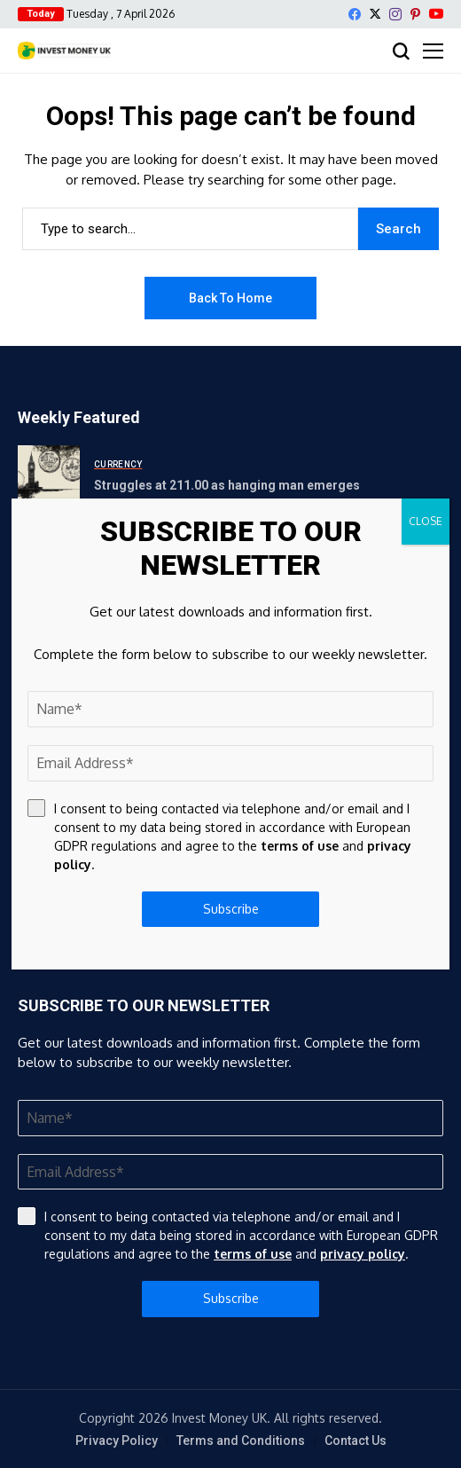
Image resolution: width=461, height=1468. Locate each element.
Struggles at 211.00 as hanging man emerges (227, 485)
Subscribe (231, 1298)
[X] (375, 14)
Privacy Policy (116, 1440)
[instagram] (395, 14)
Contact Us (355, 1440)
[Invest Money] (64, 50)
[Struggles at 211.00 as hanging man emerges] (49, 476)
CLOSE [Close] (425, 521)
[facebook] (354, 14)
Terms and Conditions (240, 1440)
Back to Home (230, 298)
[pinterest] (415, 14)
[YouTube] (436, 14)
